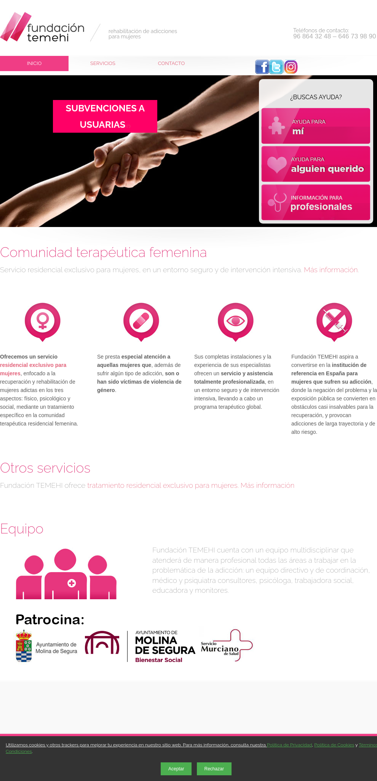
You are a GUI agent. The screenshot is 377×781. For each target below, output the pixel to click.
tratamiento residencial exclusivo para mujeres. (163, 485)
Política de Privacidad (289, 745)
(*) (127, 126)
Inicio (34, 63)
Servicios (102, 63)
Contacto (171, 63)
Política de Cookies (334, 745)
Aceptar (176, 768)
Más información (331, 269)
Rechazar (214, 768)
